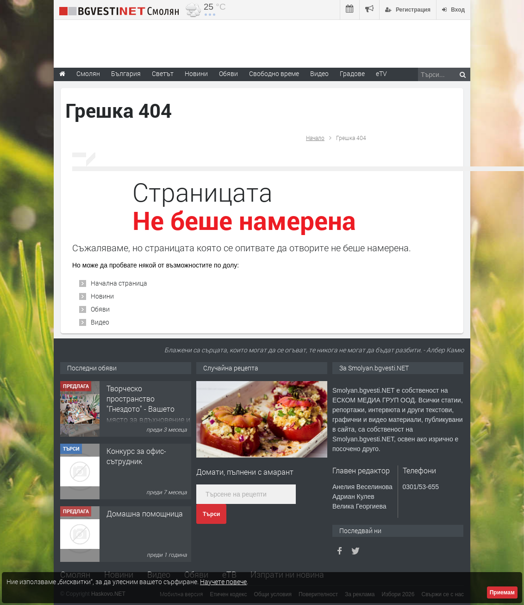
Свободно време (274, 73)
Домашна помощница (144, 513)
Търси (211, 514)
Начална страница (119, 283)
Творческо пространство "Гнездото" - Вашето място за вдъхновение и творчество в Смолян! (148, 409)
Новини (196, 73)
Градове (352, 73)
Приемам (502, 592)
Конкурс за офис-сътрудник (136, 456)
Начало (315, 137)
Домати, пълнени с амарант (244, 472)
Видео (100, 322)
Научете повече (223, 581)
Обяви (100, 309)
